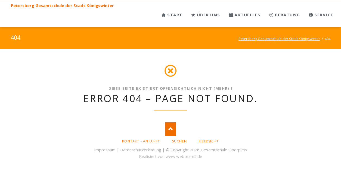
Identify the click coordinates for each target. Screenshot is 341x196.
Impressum (105, 149)
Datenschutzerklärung (140, 149)
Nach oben (170, 129)
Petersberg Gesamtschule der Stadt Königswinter (62, 5)
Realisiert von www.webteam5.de (170, 156)
